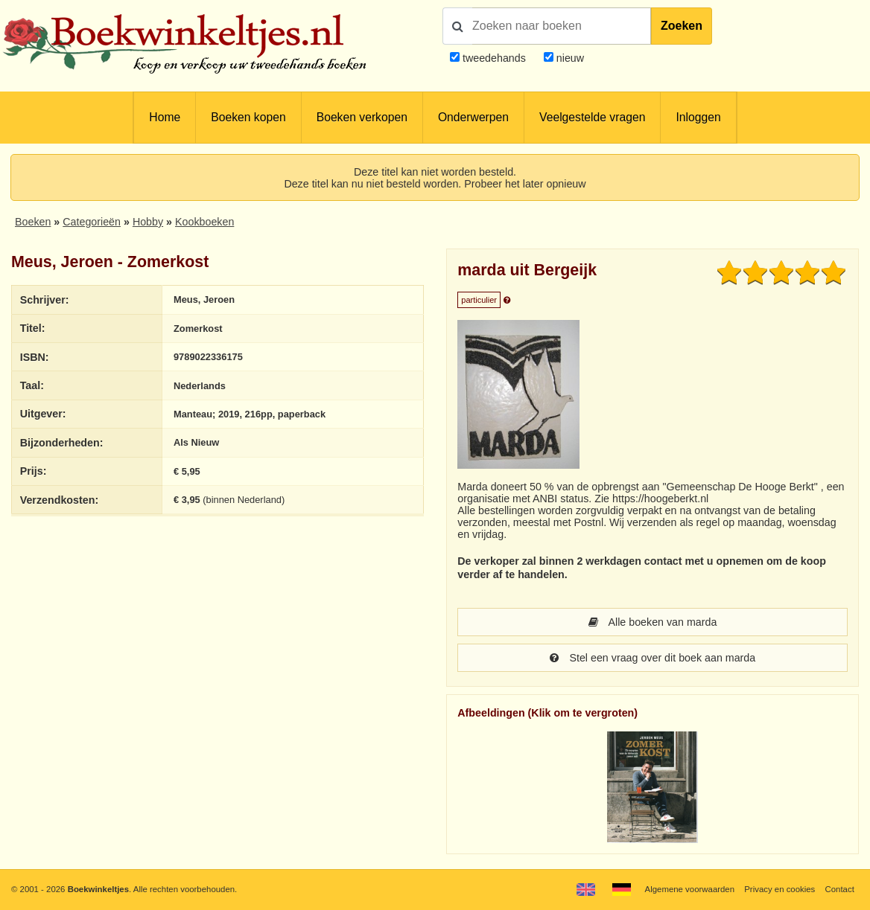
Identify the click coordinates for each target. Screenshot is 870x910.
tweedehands (494, 58)
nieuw (568, 58)
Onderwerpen (473, 117)
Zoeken (681, 25)
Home (164, 117)
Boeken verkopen (362, 117)
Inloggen (698, 117)
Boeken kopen (248, 117)
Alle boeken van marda (652, 622)
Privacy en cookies (779, 889)
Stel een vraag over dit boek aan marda (652, 658)
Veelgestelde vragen (592, 117)
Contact (839, 889)
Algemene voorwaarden (689, 889)
